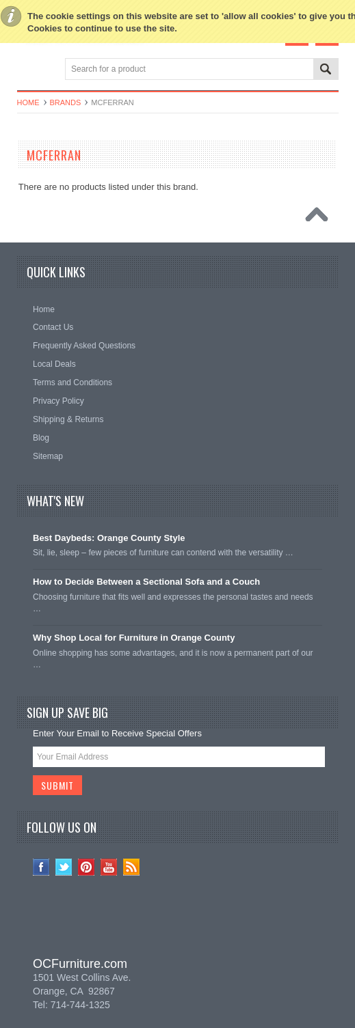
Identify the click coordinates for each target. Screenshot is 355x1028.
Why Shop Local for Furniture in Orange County (134, 638)
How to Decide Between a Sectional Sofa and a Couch (146, 581)
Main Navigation (29, 70)
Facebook (41, 867)
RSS (131, 867)
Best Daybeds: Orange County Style (109, 538)
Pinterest (86, 867)
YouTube (109, 867)
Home (28, 102)
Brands (65, 102)
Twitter (64, 867)
